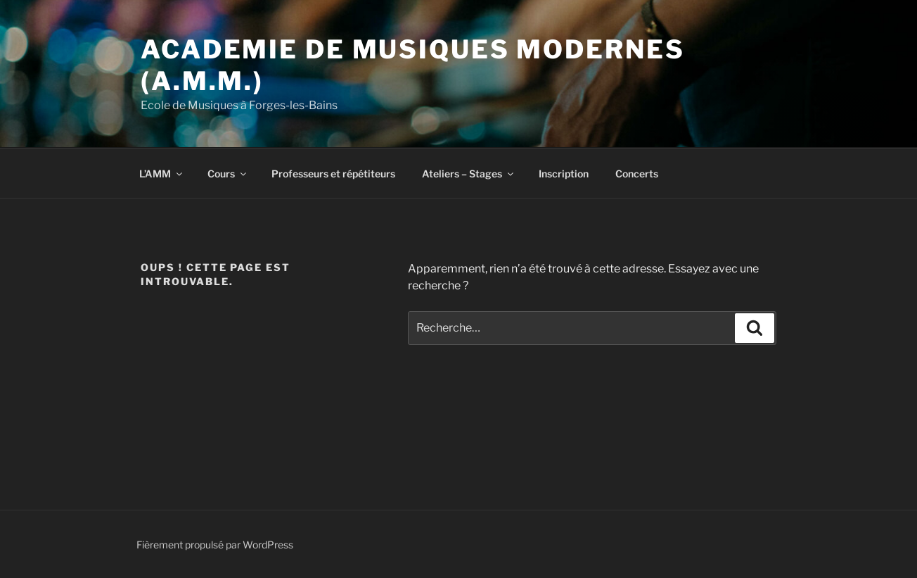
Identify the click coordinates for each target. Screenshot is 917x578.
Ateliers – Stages (468, 174)
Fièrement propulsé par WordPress (214, 545)
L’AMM (161, 174)
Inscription (564, 174)
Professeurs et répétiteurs (333, 174)
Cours (227, 174)
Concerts (636, 174)
